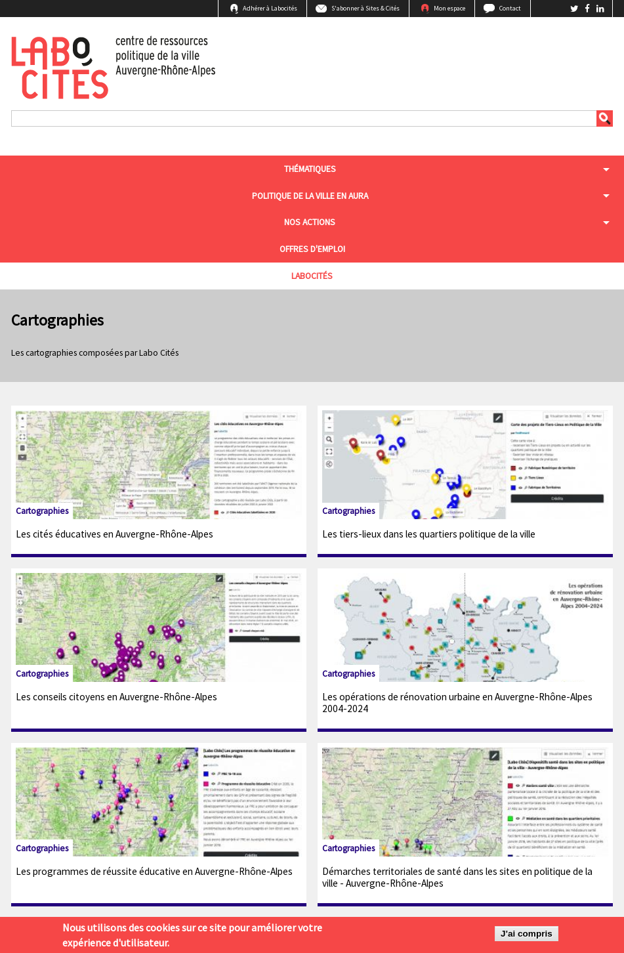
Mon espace (449, 8)
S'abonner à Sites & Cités (365, 8)
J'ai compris (526, 936)
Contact (510, 8)
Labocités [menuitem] (312, 276)
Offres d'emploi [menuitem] (312, 249)
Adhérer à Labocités (270, 8)
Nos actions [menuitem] (309, 222)
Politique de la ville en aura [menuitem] (310, 195)
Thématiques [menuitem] (310, 169)
